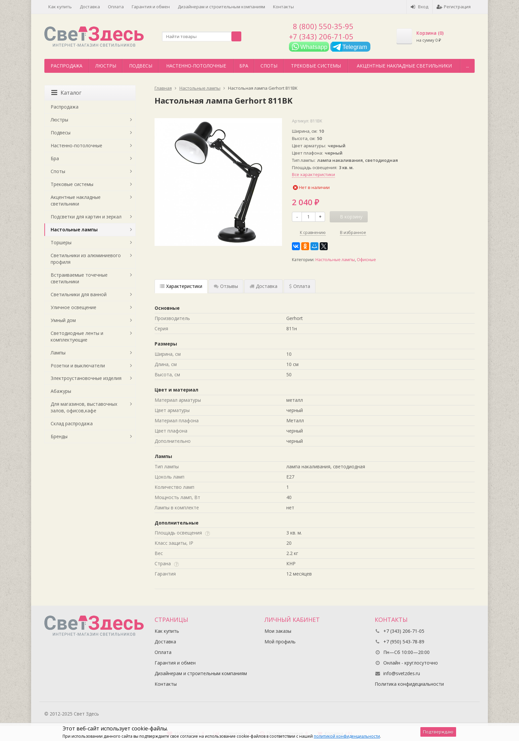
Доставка (90, 7)
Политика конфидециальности (409, 684)
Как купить (60, 7)
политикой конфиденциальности (347, 736)
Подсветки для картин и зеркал (86, 216)
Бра (243, 66)
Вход (419, 7)
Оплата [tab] (299, 286)
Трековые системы (316, 66)
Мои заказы (277, 631)
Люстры (105, 66)
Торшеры (61, 242)
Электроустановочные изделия (86, 378)
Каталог (66, 92)
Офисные (366, 259)
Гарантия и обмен (151, 7)
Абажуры (61, 391)
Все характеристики (313, 174)
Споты (268, 66)
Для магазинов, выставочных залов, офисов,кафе (84, 407)
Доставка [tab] (263, 286)
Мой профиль (280, 641)
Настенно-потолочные (196, 66)
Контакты (283, 7)
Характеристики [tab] (181, 286)
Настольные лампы (335, 259)
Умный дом (63, 320)
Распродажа (66, 66)
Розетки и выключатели (78, 365)
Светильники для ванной (79, 294)
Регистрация (454, 7)
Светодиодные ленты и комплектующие (77, 336)
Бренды (59, 436)
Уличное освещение (73, 307)
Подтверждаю (438, 732)
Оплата (116, 7)
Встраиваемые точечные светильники (79, 278)
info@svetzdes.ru (401, 673)
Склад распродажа (72, 423)
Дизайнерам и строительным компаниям (221, 7)
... (467, 66)
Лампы (58, 352)
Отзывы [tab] (226, 286)
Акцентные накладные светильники (404, 66)
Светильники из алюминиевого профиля (86, 258)
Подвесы (140, 66)
